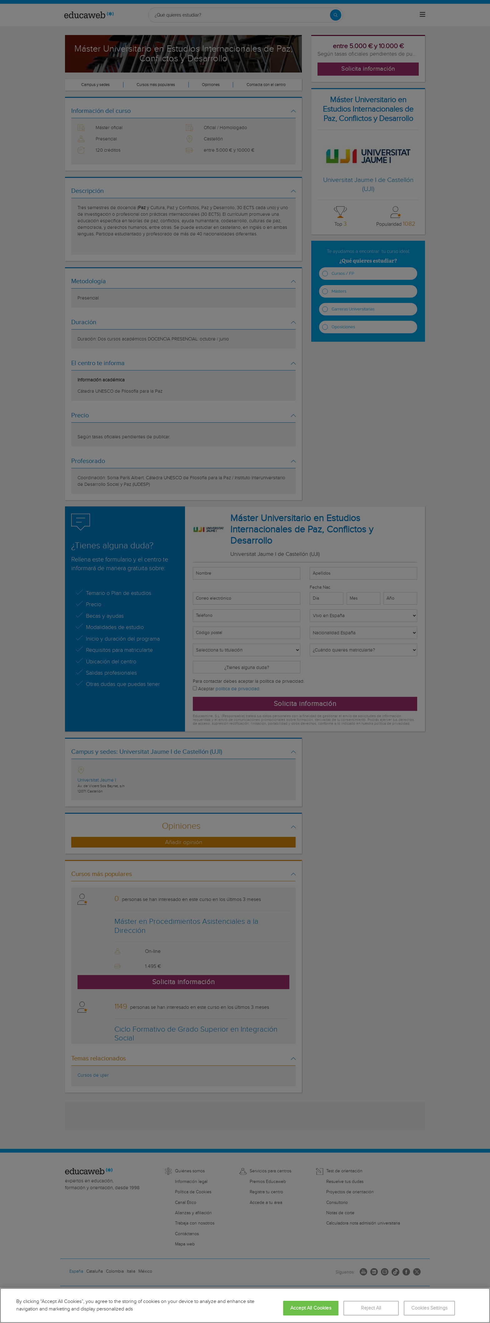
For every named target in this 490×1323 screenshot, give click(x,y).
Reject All (371, 1308)
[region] (245, 1305)
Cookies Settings (429, 1308)
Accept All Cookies (310, 1308)
